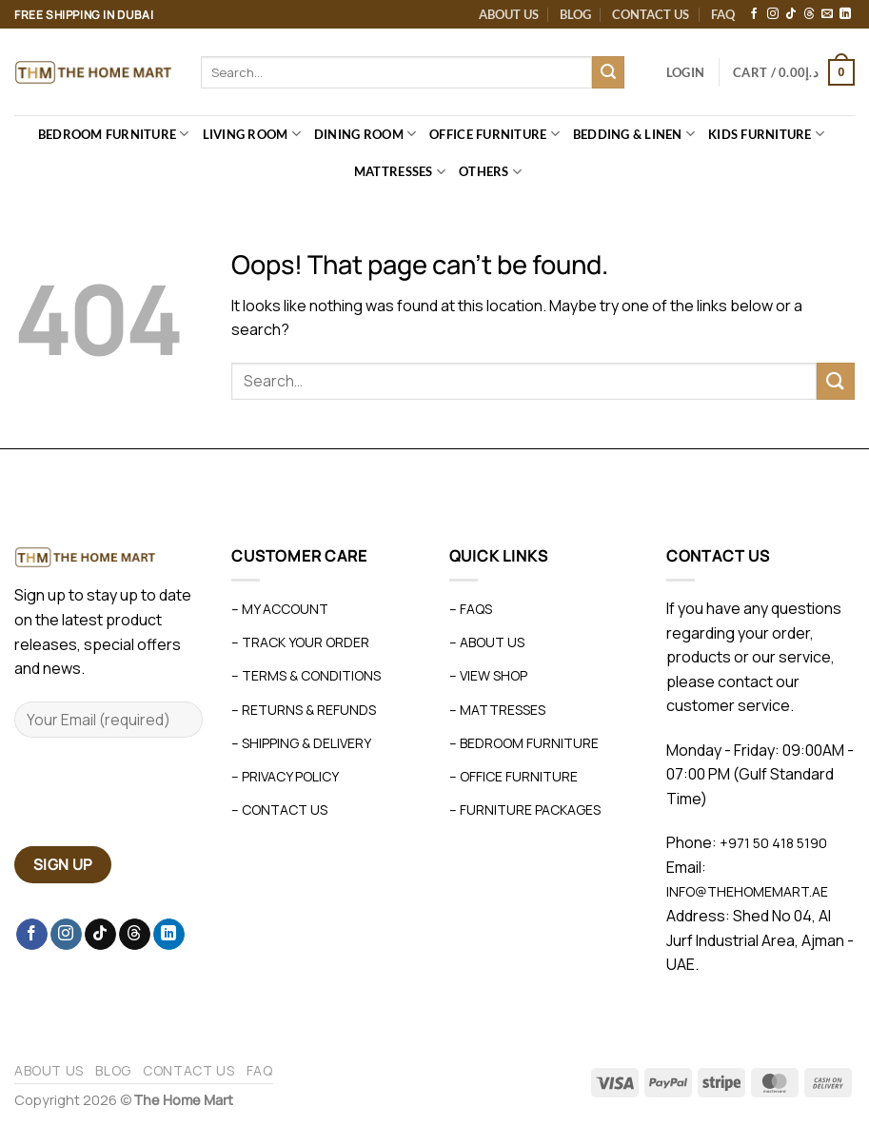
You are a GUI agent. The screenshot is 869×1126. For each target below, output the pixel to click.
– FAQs (470, 609)
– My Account (279, 609)
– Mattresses (497, 710)
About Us (509, 14)
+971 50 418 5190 (773, 843)
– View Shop (488, 675)
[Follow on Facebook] (754, 14)
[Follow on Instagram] (773, 14)
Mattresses (399, 172)
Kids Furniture (766, 134)
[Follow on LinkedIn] (845, 14)
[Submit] (608, 72)
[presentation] (159, 799)
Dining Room (365, 134)
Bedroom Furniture (113, 134)
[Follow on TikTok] (791, 14)
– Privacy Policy (285, 776)
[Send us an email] (827, 14)
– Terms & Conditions (306, 675)
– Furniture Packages (525, 809)
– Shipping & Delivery (301, 743)
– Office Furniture (513, 776)
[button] (685, 72)
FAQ (723, 14)
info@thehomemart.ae (747, 891)
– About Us (486, 642)
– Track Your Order (300, 642)
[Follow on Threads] (809, 14)
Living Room (252, 134)
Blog (575, 14)
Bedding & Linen (634, 134)
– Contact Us (279, 809)
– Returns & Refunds (303, 710)
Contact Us (650, 14)
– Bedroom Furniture (524, 743)
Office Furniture (494, 134)
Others (490, 172)
